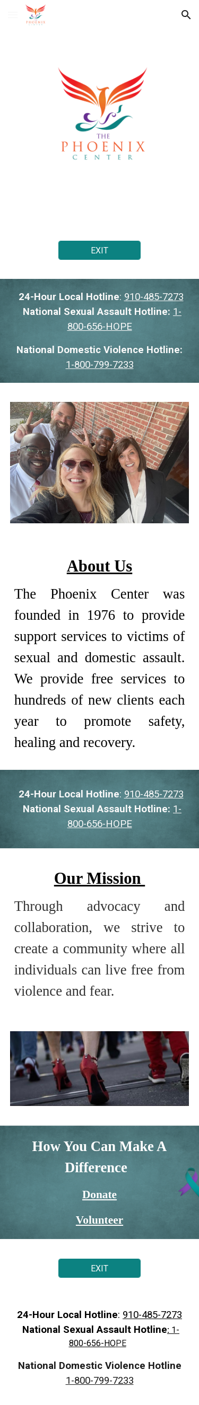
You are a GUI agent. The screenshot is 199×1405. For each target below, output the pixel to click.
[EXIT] (99, 250)
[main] (99, 330)
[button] (12, 14)
